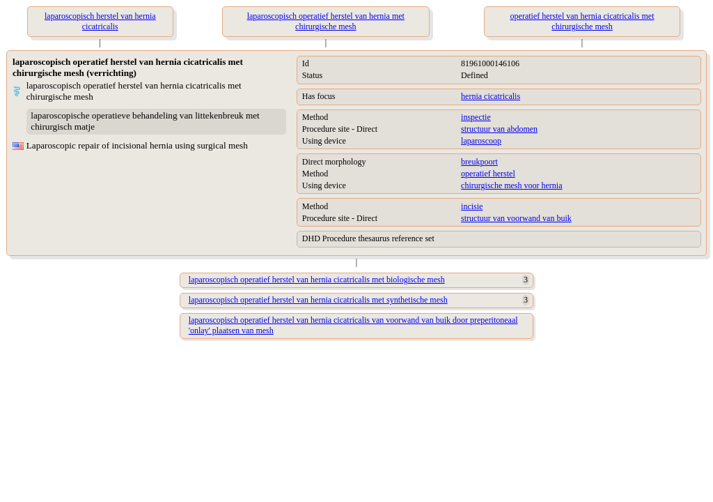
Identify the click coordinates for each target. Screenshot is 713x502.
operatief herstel (488, 173)
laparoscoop (481, 141)
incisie (472, 206)
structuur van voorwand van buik (516, 218)
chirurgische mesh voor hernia (511, 185)
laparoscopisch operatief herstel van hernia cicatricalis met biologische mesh (317, 279)
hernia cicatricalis (490, 96)
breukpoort (479, 162)
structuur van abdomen (499, 129)
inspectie (476, 117)
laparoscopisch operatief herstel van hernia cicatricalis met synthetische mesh (318, 300)
